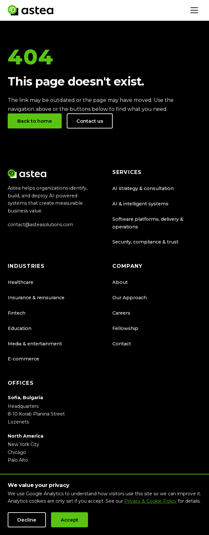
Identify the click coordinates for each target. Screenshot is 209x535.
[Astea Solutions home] (30, 10)
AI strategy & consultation (143, 188)
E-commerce (23, 359)
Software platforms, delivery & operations (147, 223)
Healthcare (20, 282)
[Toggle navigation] (194, 10)
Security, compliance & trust (145, 242)
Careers (121, 313)
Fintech (16, 313)
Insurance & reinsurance (36, 297)
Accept (69, 520)
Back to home (34, 121)
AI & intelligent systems (140, 204)
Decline (26, 520)
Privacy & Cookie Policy (150, 501)
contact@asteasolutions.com (40, 224)
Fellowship (125, 328)
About (120, 282)
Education (19, 328)
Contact (121, 344)
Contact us (89, 121)
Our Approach (129, 297)
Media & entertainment (35, 344)
